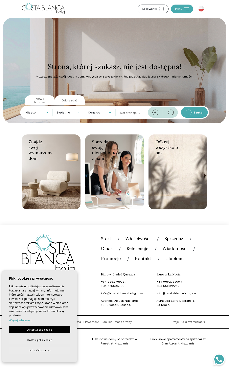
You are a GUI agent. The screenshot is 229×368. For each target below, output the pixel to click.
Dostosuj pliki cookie (39, 339)
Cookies (107, 322)
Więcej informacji (20, 319)
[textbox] (37, 112)
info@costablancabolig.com (121, 293)
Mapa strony (123, 322)
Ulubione (175, 258)
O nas (106, 248)
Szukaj (194, 112)
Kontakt (143, 258)
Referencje (137, 248)
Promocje (111, 258)
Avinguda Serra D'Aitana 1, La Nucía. (175, 303)
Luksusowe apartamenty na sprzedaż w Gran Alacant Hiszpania (178, 341)
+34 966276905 (112, 282)
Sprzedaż (174, 238)
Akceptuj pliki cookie (39, 329)
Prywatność (91, 322)
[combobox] (36, 112)
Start (106, 238)
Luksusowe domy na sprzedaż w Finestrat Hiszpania (114, 341)
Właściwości (138, 238)
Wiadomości (175, 248)
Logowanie (153, 9)
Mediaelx (199, 322)
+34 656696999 (112, 286)
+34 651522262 (167, 286)
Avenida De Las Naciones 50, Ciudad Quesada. (120, 303)
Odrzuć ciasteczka (39, 350)
